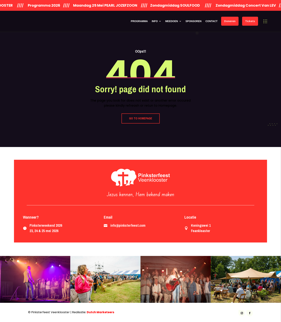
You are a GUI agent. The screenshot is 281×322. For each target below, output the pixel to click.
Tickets (250, 21)
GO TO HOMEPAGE (140, 118)
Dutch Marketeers (100, 312)
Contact (211, 21)
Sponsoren (193, 21)
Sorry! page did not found (140, 89)
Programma (139, 21)
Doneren (229, 21)
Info (155, 21)
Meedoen (171, 21)
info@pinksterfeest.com (128, 225)
